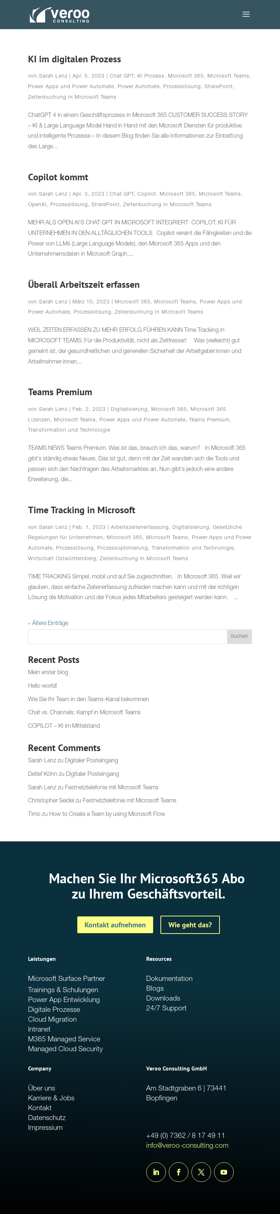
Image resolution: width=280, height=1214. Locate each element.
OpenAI (37, 205)
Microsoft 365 (186, 76)
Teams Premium (60, 392)
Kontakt (40, 1108)
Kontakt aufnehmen (115, 925)
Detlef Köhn (42, 775)
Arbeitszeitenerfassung (140, 527)
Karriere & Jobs (51, 1098)
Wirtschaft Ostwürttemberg (62, 559)
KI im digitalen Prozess (74, 59)
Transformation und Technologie (69, 430)
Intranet (39, 1029)
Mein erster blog (48, 673)
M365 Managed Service (64, 1039)
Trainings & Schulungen (63, 990)
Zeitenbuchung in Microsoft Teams (72, 97)
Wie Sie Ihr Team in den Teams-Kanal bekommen (88, 700)
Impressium (45, 1128)
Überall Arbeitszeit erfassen (84, 284)
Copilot (146, 194)
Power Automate (139, 87)
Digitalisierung (129, 409)
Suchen (239, 636)
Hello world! (42, 686)
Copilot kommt (58, 177)
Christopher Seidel (51, 801)
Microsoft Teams (228, 76)
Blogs (155, 989)
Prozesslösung (182, 87)
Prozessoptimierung (122, 548)
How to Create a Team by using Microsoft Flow (107, 815)
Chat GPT (122, 76)
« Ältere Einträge (48, 624)
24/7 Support (166, 1008)
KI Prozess (150, 76)
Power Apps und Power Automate (71, 87)
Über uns (41, 1088)
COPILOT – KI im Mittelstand (64, 727)
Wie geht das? (190, 925)
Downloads (163, 998)
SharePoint (219, 87)
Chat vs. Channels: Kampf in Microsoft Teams (84, 713)
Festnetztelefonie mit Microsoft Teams (112, 788)
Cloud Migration (52, 1020)
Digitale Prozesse (54, 1010)
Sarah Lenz (53, 76)
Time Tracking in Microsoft (81, 510)
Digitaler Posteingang (91, 761)
